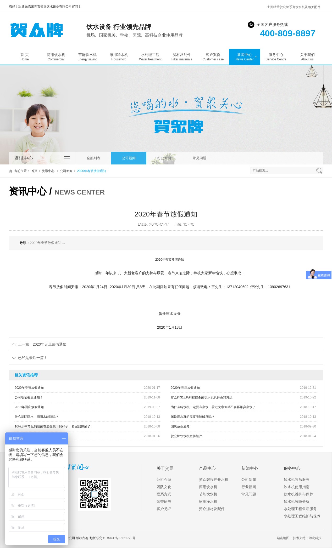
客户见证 (164, 509)
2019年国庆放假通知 (29, 407)
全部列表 (93, 158)
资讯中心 (48, 171)
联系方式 (164, 494)
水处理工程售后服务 (300, 509)
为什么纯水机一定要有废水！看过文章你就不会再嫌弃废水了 (213, 407)
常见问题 (199, 158)
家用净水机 (119, 57)
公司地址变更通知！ (29, 397)
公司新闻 (129, 158)
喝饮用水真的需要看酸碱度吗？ (193, 417)
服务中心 (276, 57)
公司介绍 (164, 479)
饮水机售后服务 (296, 479)
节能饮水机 (87, 57)
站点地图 (283, 538)
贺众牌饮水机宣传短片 (186, 436)
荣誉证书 (164, 501)
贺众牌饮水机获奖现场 (30, 436)
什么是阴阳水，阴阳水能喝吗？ (37, 417)
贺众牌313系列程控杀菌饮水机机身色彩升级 (202, 397)
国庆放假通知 (180, 426)
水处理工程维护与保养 (302, 516)
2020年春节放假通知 (91, 171)
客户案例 (213, 57)
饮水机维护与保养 (298, 494)
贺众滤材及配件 (212, 509)
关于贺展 (165, 468)
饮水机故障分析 (296, 501)
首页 (34, 171)
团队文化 (164, 487)
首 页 (24, 57)
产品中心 (207, 468)
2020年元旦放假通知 (185, 388)
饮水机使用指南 (296, 487)
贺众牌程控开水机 (213, 479)
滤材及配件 (181, 57)
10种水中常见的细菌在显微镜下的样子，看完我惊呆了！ (54, 426)
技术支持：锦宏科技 (307, 538)
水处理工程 (150, 57)
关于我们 (307, 57)
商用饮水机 (56, 57)
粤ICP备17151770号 (121, 538)
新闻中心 (244, 57)
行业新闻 (164, 158)
